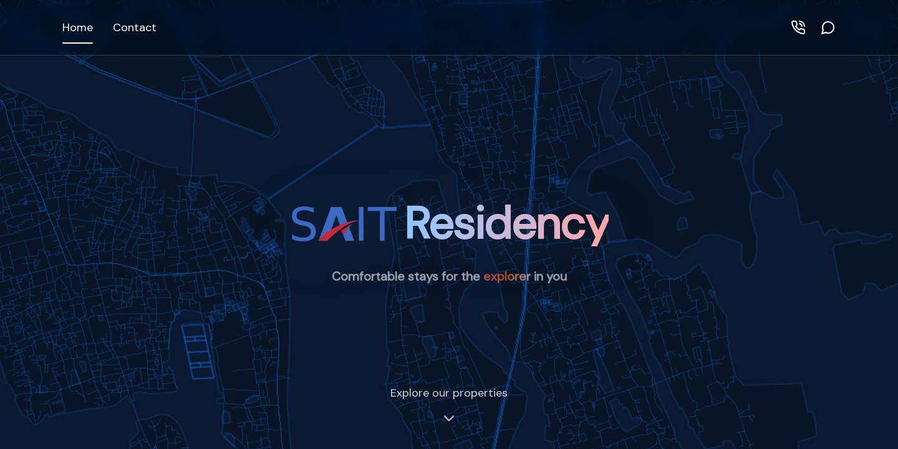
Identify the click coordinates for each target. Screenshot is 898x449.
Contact (135, 27)
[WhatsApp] (828, 27)
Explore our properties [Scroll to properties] (449, 405)
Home (77, 27)
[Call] (798, 27)
